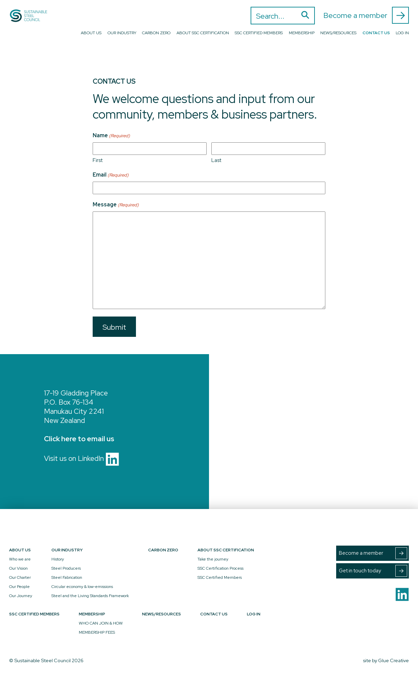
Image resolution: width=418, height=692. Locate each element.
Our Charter (20, 577)
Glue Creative (393, 660)
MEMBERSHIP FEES (97, 632)
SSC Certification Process (220, 568)
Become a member (366, 15)
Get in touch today (373, 571)
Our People (19, 586)
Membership (302, 33)
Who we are (20, 559)
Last (216, 160)
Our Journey (20, 595)
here (68, 438)
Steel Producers (66, 568)
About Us (91, 33)
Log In (402, 33)
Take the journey (213, 559)
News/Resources (338, 33)
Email (111, 175)
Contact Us (376, 33)
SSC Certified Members (259, 33)
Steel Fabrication (66, 577)
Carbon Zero (156, 33)
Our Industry (122, 33)
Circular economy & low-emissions (82, 586)
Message (116, 204)
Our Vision (18, 568)
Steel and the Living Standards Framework (90, 595)
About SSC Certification (203, 33)
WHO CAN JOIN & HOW (101, 623)
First (97, 160)
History (57, 559)
